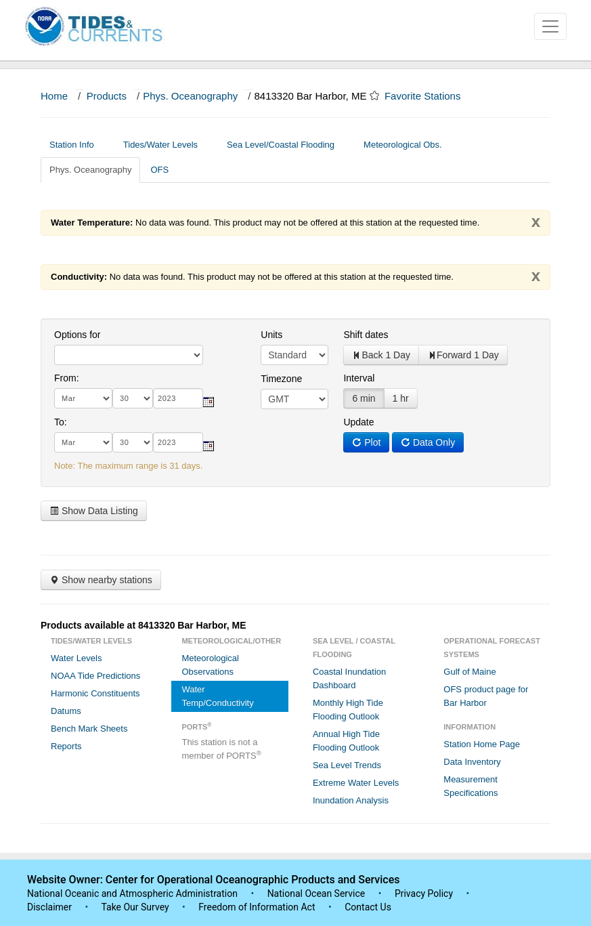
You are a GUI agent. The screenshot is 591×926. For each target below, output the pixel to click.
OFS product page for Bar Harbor (485, 696)
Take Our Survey (136, 907)
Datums (66, 711)
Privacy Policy (424, 893)
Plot (366, 442)
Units (271, 334)
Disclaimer (49, 907)
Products (107, 96)
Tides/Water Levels (165, 145)
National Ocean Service (316, 893)
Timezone (281, 378)
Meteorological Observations (210, 665)
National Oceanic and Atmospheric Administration (132, 893)
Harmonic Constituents (95, 693)
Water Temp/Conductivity (217, 696)
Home (54, 96)
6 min (363, 398)
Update (358, 422)
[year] (178, 398)
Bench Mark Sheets (89, 728)
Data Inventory (472, 762)
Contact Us (368, 907)
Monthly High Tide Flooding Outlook (348, 709)
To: (60, 422)
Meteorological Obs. (403, 145)
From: (66, 378)
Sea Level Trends (347, 765)
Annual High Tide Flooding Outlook (346, 741)
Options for (77, 334)
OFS (159, 170)
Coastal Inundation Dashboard (349, 678)
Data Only (428, 442)
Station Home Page (481, 744)
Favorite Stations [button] (429, 96)
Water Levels (76, 658)
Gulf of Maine (469, 672)
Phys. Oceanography (190, 96)
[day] (132, 398)
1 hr (401, 398)
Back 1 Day (381, 355)
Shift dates (365, 334)
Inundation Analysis (351, 800)
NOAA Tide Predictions (95, 676)
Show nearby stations (100, 579)
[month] (83, 398)
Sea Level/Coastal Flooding (286, 145)
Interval (358, 378)
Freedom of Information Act (256, 907)
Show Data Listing (93, 510)
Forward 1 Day (463, 355)
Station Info (76, 145)
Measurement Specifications (470, 786)
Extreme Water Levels (356, 783)
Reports (66, 746)
